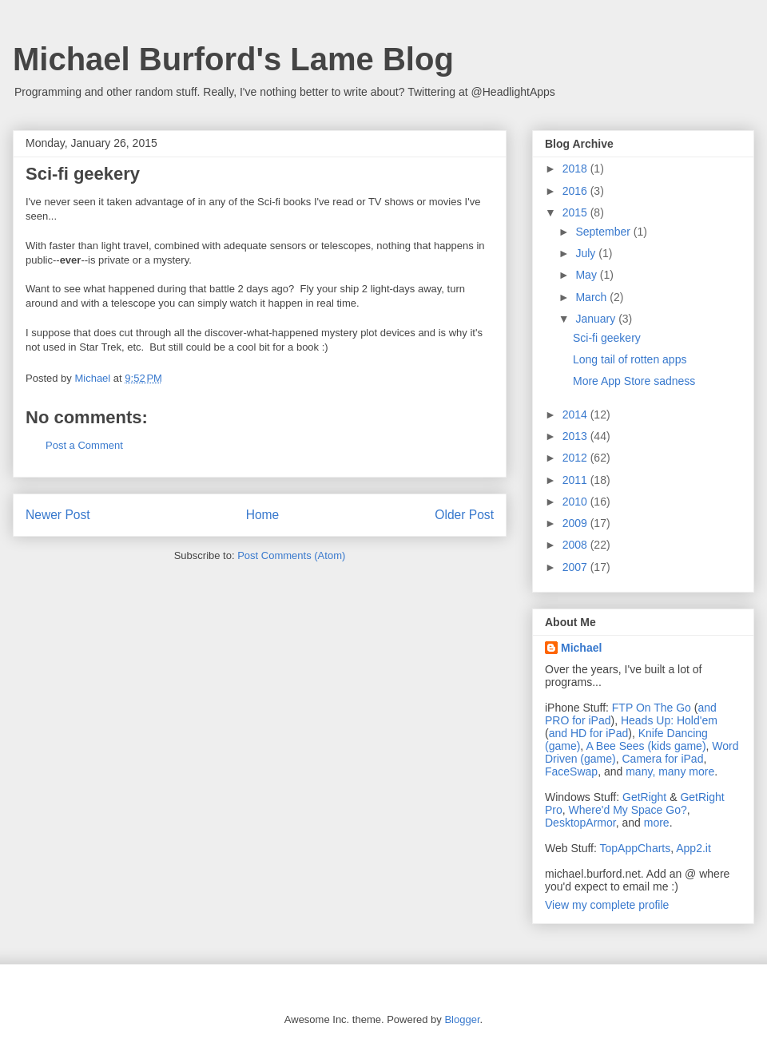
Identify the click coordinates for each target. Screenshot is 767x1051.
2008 (576, 544)
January (596, 318)
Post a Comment (84, 445)
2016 (576, 190)
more (657, 822)
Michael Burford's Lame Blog (233, 59)
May (587, 274)
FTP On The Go (651, 707)
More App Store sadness (634, 381)
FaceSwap (571, 771)
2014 (576, 414)
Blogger (461, 1019)
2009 (576, 523)
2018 (576, 168)
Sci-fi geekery (607, 337)
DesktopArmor (580, 822)
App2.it (693, 848)
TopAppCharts (635, 848)
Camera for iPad (662, 758)
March (592, 297)
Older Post (464, 515)
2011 (576, 480)
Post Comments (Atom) (291, 555)
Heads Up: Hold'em (669, 720)
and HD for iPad (589, 733)
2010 (576, 501)
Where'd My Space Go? (628, 809)
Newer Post (58, 515)
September (604, 231)
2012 (576, 457)
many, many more (670, 771)
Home (263, 515)
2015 (576, 212)
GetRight (644, 797)
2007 (576, 567)
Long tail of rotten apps (629, 359)
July (586, 253)
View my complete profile (607, 904)
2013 (576, 436)
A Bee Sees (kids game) (645, 746)
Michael (581, 647)
